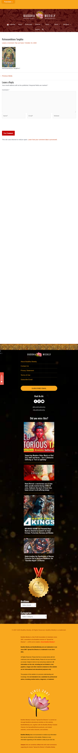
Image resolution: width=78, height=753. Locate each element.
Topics (48, 24)
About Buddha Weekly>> (48, 642)
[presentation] (17, 126)
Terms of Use (25, 375)
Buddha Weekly (35, 659)
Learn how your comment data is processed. (42, 139)
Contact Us (25, 366)
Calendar (12, 24)
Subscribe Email (26, 379)
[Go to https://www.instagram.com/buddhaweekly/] (39, 402)
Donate (37, 29)
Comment (5, 90)
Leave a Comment (8, 43)
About (57, 24)
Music (20, 24)
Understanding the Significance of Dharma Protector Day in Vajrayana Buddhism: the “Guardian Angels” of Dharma (39, 558)
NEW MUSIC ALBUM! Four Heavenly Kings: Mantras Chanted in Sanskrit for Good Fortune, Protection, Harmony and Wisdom (39, 530)
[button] (42, 29)
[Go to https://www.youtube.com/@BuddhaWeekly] (42, 402)
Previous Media (6, 76)
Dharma (38, 24)
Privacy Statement (27, 370)
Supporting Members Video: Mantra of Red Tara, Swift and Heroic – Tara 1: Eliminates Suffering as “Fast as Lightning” (39, 457)
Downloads (28, 24)
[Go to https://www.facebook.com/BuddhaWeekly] (35, 402)
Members (67, 24)
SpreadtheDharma (33, 727)
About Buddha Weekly (29, 361)
